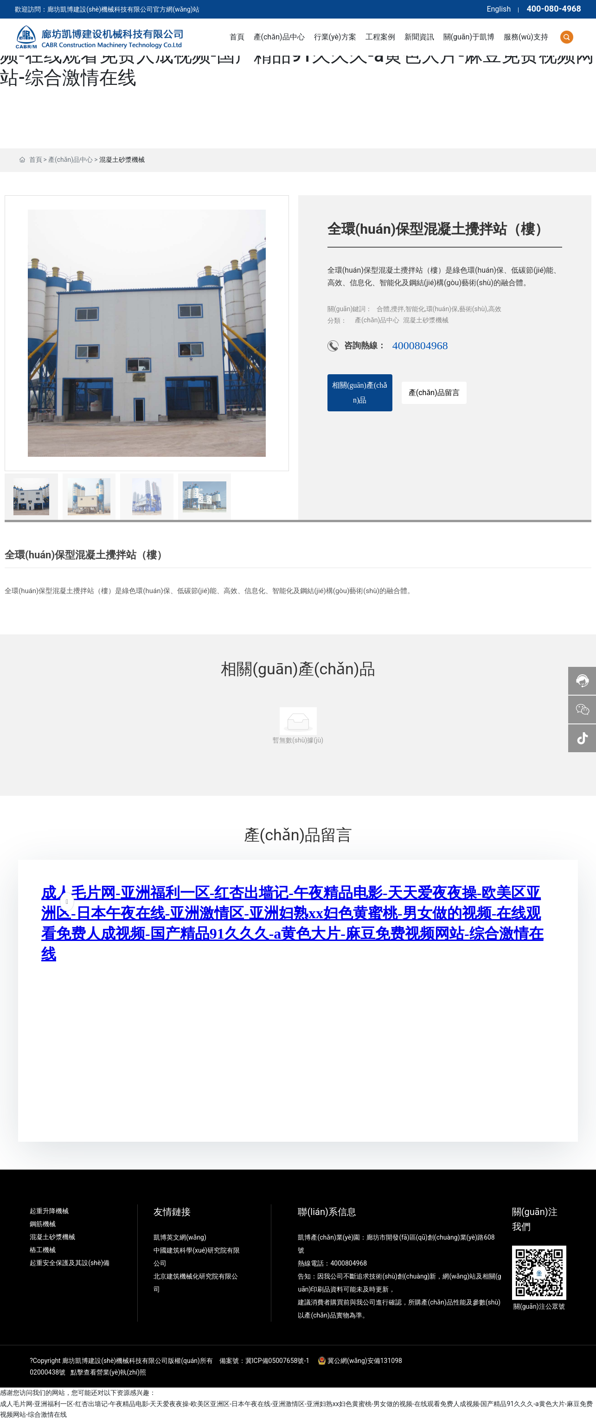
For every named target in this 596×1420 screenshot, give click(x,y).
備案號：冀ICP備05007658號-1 (264, 1360)
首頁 (35, 159)
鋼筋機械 (43, 1224)
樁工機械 (43, 1250)
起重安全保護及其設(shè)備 (69, 1262)
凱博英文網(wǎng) (181, 1237)
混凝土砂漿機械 (122, 159)
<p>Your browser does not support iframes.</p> (298, 999)
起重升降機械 (49, 1211)
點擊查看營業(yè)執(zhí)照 (108, 1372)
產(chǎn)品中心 (70, 159)
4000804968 (420, 345)
